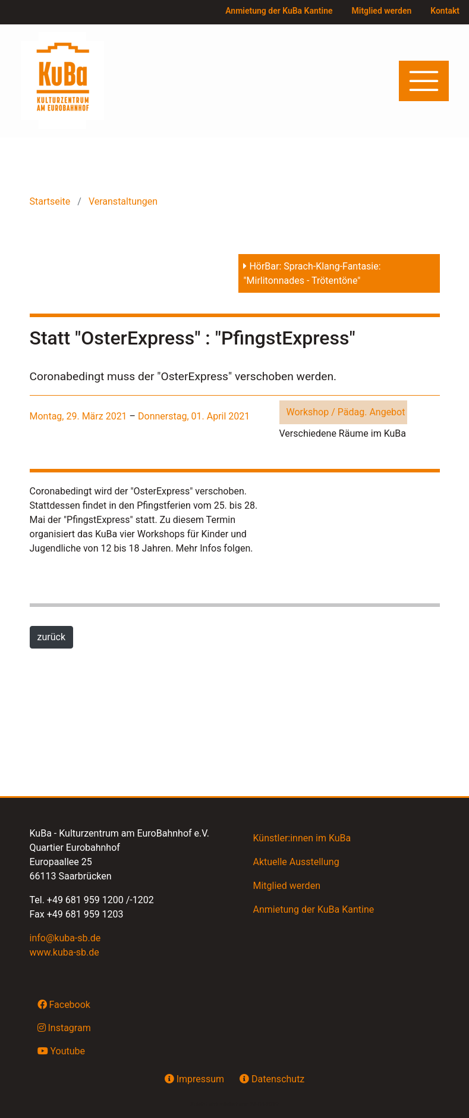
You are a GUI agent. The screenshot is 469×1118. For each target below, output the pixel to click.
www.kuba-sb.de (64, 952)
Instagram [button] (64, 1027)
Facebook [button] (63, 1004)
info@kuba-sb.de (65, 938)
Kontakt (444, 10)
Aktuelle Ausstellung (296, 862)
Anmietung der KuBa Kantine (278, 10)
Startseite (51, 201)
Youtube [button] (61, 1051)
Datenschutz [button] (272, 1079)
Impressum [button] (194, 1079)
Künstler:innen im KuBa (302, 838)
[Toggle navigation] (424, 81)
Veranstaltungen (122, 201)
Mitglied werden (382, 10)
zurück (51, 637)
